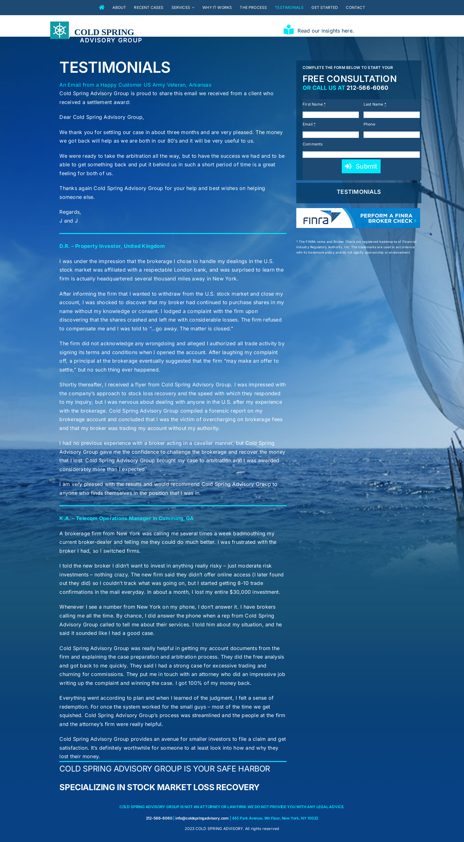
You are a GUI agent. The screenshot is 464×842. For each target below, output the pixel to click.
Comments (313, 144)
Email (309, 124)
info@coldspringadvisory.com (202, 818)
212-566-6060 (367, 87)
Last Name (375, 104)
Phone (369, 124)
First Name (314, 104)
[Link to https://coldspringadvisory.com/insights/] (289, 30)
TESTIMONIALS (359, 191)
